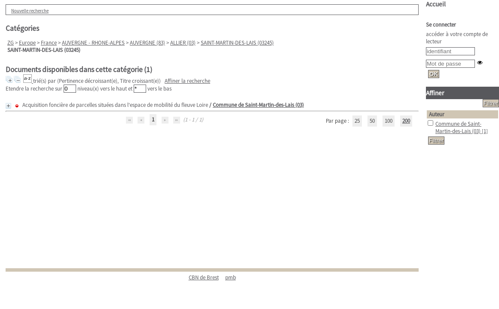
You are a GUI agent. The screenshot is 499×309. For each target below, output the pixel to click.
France (49, 42)
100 (388, 120)
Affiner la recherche (187, 81)
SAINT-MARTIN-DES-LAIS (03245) (237, 42)
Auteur (436, 114)
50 (372, 120)
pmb (230, 277)
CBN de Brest (204, 277)
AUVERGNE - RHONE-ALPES (93, 42)
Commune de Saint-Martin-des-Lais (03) (258, 105)
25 (357, 120)
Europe (27, 42)
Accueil (436, 4)
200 (406, 120)
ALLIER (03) (183, 42)
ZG (10, 42)
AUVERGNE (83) (147, 42)
